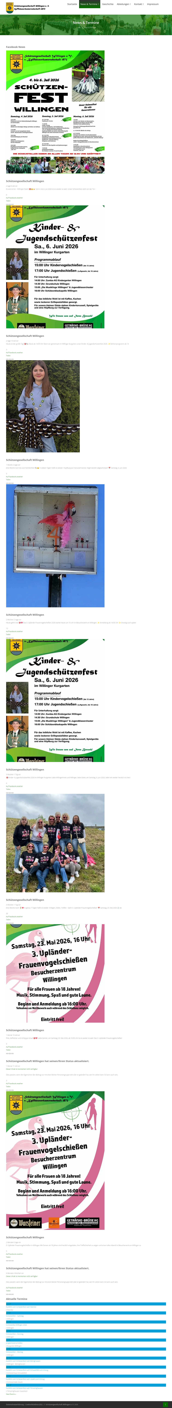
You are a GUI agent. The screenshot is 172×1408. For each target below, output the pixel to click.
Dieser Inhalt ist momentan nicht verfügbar (22, 1069)
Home (78, 27)
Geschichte (108, 4)
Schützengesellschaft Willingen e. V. (60, 1404)
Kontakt (139, 4)
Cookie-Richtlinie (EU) (33, 1404)
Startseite (72, 4)
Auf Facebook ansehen (14, 198)
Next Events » (11, 1394)
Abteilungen (124, 4)
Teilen (8, 201)
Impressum (153, 4)
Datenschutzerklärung (15, 1404)
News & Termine (89, 4)
